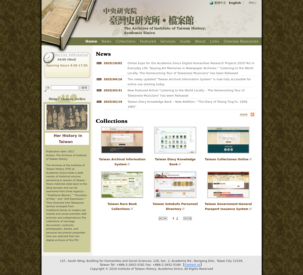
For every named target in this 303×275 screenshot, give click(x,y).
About (200, 41)
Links (214, 41)
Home (91, 41)
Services (167, 41)
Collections (125, 41)
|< (161, 218)
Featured (148, 41)
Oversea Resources (241, 41)
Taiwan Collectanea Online (227, 159)
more (244, 114)
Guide (185, 41)
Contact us (192, 264)
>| (190, 218)
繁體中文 (220, 3)
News (106, 41)
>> (185, 218)
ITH (251, 3)
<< (165, 218)
